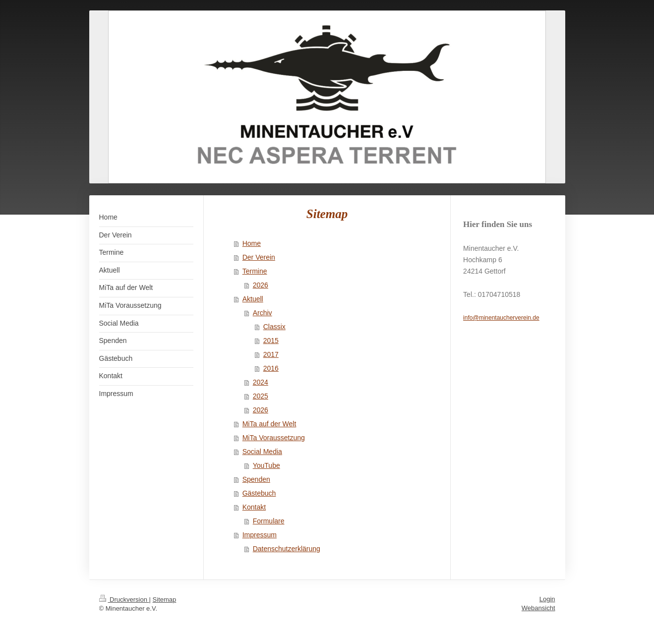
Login (547, 599)
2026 (260, 285)
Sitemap (165, 599)
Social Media (262, 452)
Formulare (269, 521)
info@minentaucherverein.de (501, 317)
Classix (274, 327)
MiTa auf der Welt (269, 424)
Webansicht (538, 608)
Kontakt (254, 507)
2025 (260, 396)
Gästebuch (259, 493)
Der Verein (258, 257)
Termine (254, 271)
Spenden (256, 479)
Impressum (259, 535)
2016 (271, 368)
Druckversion (124, 599)
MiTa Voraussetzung (273, 438)
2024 (260, 382)
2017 (271, 354)
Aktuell (252, 299)
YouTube (266, 465)
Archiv (262, 313)
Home (251, 243)
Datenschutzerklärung (286, 549)
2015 (271, 340)
